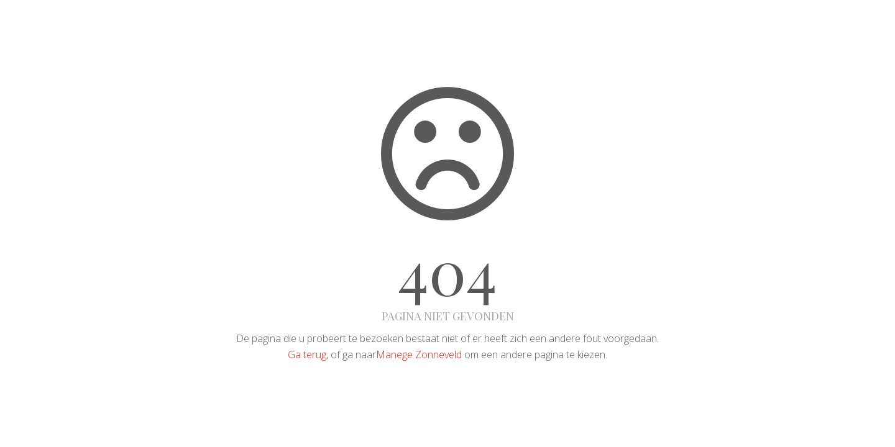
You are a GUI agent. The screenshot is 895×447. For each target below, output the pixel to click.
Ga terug (307, 354)
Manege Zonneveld (419, 354)
